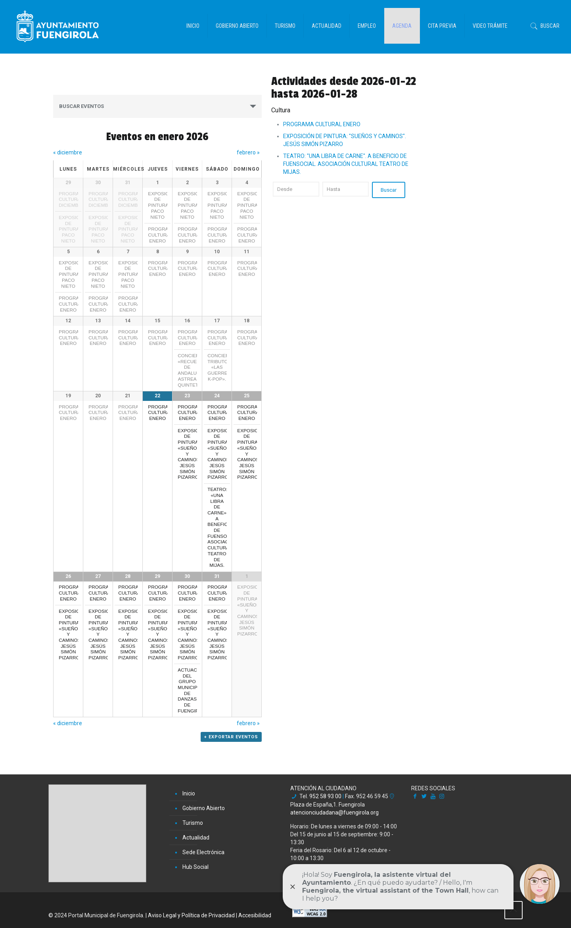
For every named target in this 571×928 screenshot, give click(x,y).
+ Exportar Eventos (231, 748)
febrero (248, 152)
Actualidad (195, 838)
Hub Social (195, 867)
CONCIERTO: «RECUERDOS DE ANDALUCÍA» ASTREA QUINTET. (194, 375)
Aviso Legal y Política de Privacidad (191, 916)
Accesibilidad (254, 916)
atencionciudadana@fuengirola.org (334, 813)
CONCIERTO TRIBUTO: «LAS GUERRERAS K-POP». (222, 372)
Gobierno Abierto (203, 809)
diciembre (67, 152)
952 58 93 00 (325, 797)
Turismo (192, 823)
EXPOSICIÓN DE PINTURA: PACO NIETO (73, 229)
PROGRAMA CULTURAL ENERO (161, 234)
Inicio (188, 794)
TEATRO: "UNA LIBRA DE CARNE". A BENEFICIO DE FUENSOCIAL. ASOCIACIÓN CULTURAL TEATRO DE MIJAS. (345, 164)
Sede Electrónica (203, 853)
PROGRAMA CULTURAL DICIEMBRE (72, 199)
